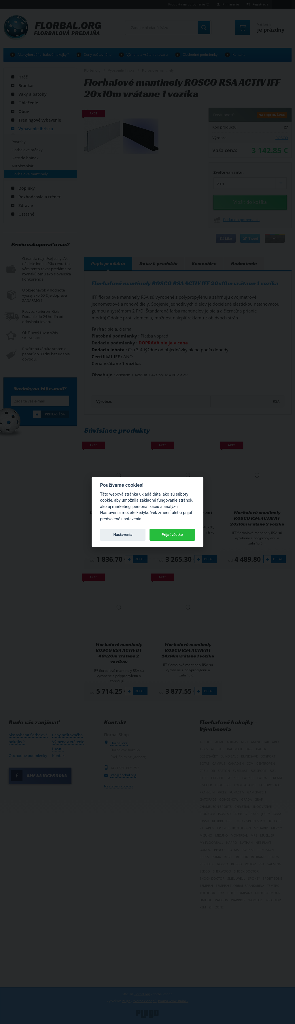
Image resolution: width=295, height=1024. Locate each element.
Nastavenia (122, 534)
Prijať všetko (172, 534)
